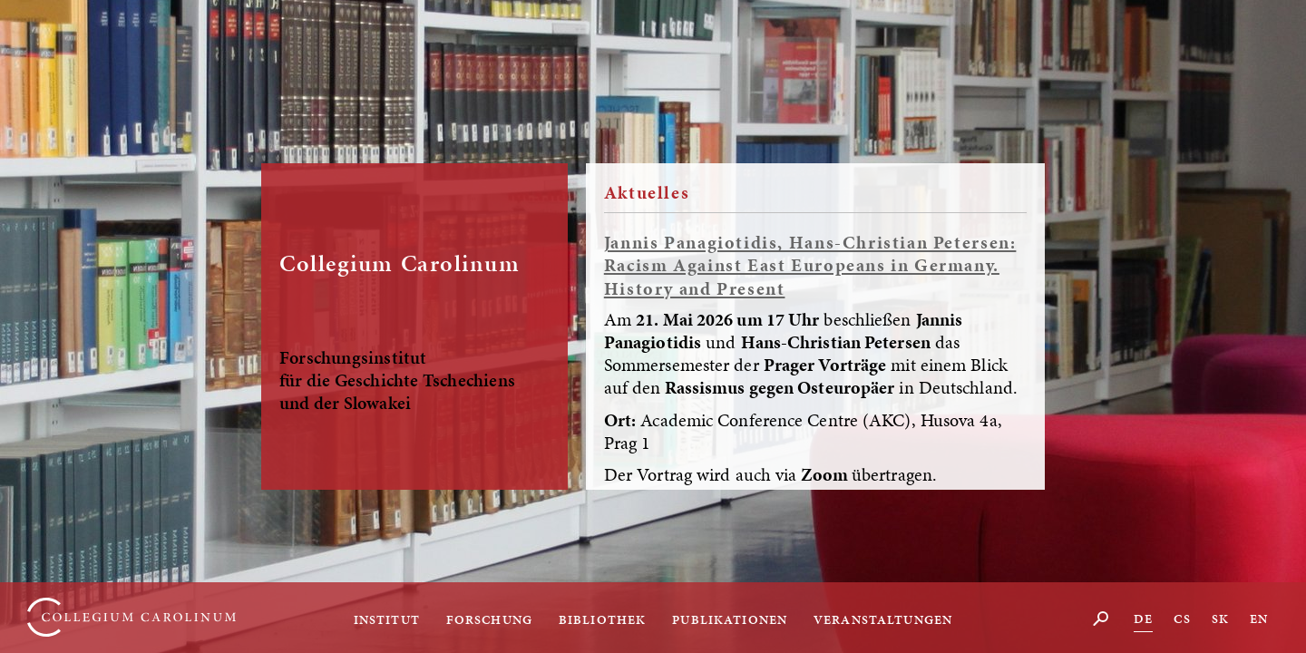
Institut (387, 619)
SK (1220, 618)
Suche (1101, 618)
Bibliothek (603, 619)
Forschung (489, 619)
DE (1143, 618)
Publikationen (729, 619)
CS (1182, 618)
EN (1259, 618)
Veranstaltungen (883, 619)
